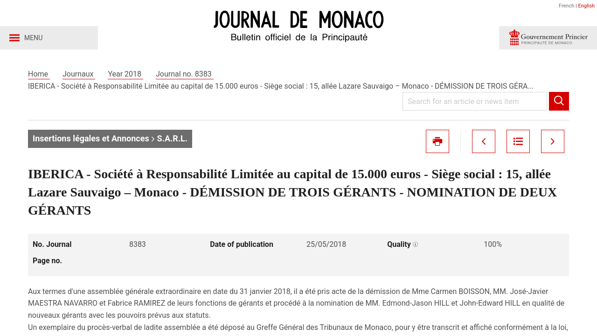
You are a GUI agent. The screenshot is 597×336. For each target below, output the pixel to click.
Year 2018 (125, 74)
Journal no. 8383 (185, 74)
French (566, 6)
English (586, 6)
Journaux (78, 74)
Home (39, 74)
